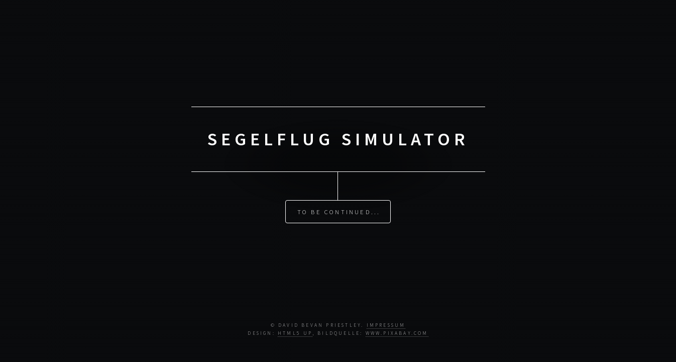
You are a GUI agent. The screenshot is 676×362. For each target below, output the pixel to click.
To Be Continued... (339, 212)
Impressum (386, 325)
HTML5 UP (295, 333)
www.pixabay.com (397, 333)
